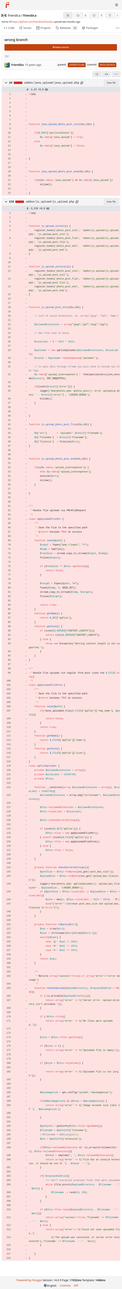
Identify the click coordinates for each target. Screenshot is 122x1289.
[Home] (7, 4)
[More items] (117, 28)
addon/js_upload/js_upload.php (50, 201)
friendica (14, 15)
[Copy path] (82, 83)
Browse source (61, 47)
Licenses (65, 1285)
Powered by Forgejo (29, 1280)
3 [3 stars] (101, 15)
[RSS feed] (67, 15)
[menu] (116, 74)
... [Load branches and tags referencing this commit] (7, 56)
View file (111, 82)
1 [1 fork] (117, 15)
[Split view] (106, 74)
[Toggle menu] (116, 4)
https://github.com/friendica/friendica (32, 21)
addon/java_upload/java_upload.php (51, 82)
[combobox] (96, 74)
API (76, 1285)
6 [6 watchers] (85, 15)
